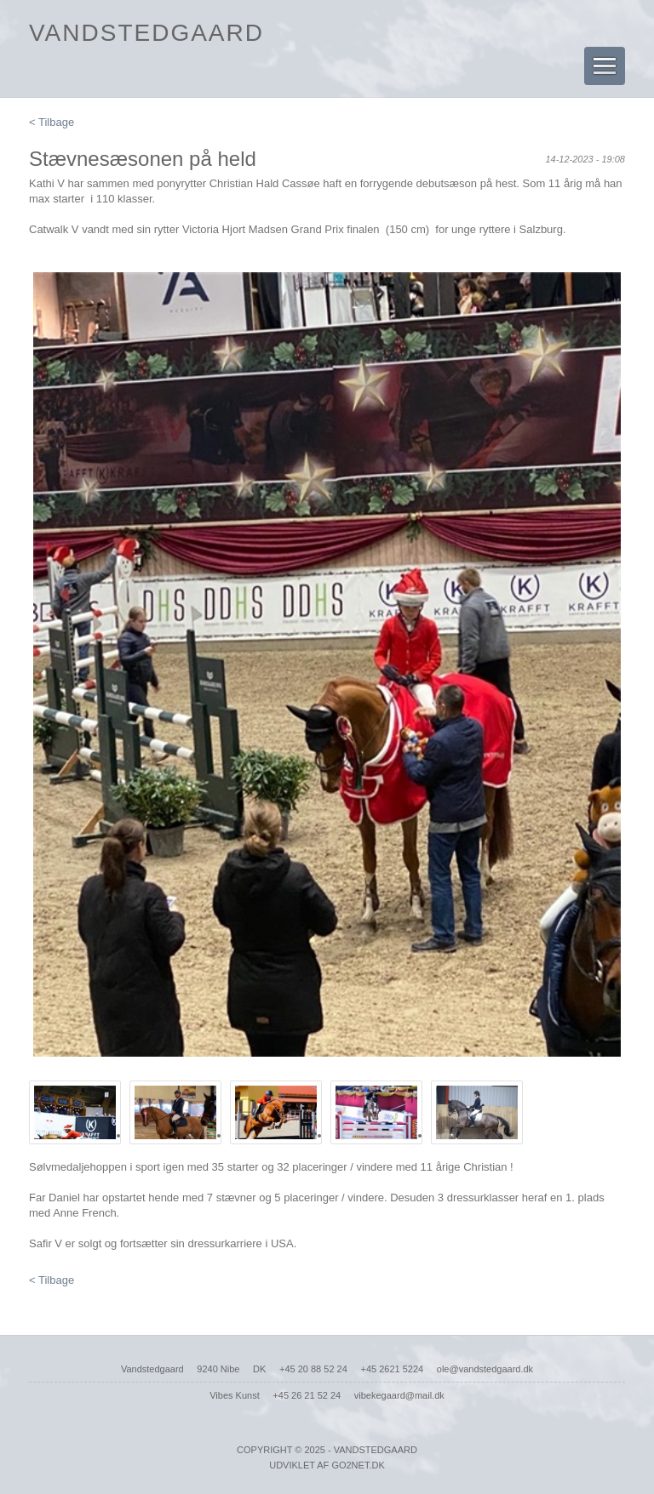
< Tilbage (51, 122)
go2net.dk (357, 1465)
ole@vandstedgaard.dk (485, 1369)
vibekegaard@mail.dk (399, 1395)
